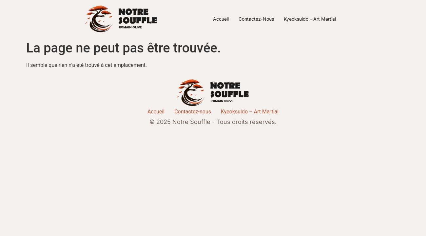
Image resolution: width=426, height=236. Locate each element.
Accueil (221, 19)
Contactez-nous (256, 19)
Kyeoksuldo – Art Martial (310, 19)
